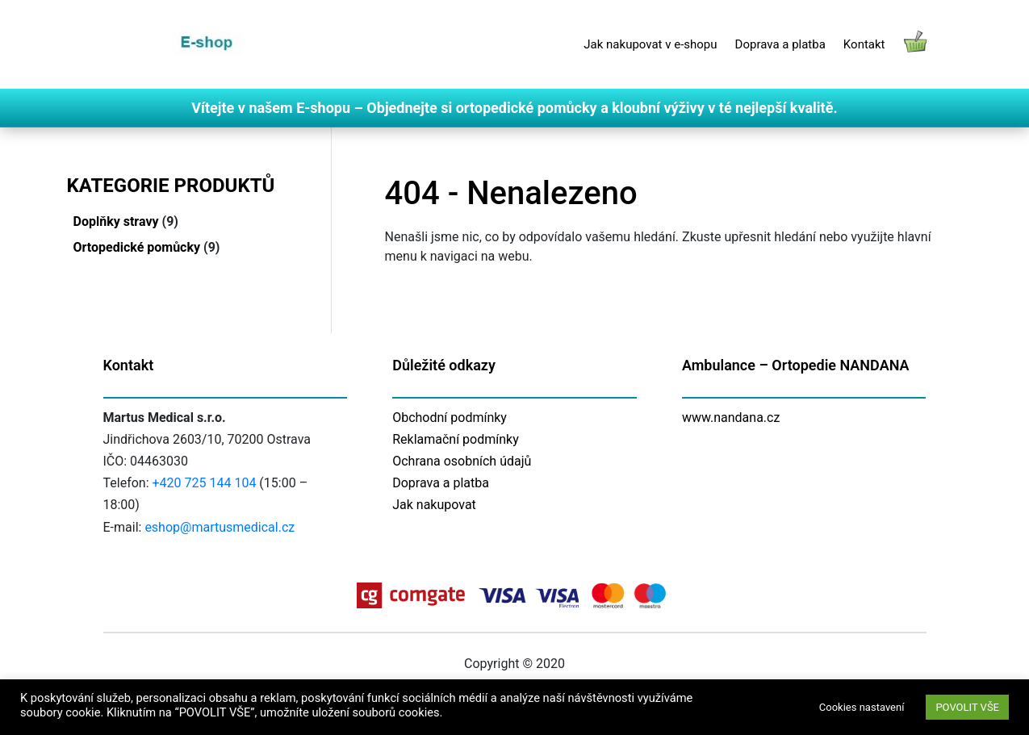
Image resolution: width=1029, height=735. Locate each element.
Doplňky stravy (116, 221)
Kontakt (864, 44)
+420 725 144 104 (205, 483)
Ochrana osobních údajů (461, 461)
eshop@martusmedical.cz (219, 527)
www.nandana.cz (731, 417)
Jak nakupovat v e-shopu (650, 44)
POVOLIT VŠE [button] (967, 707)
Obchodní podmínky (449, 417)
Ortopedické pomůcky (137, 247)
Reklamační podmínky (455, 439)
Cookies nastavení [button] (862, 707)
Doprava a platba (780, 44)
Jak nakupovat (434, 504)
